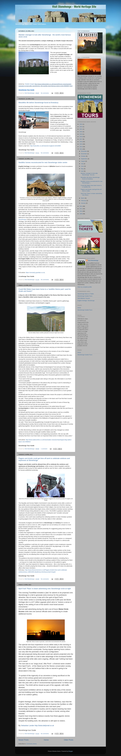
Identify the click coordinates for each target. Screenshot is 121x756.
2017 (81, 139)
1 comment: (44, 448)
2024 (81, 124)
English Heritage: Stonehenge (86, 300)
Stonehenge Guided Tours (85, 296)
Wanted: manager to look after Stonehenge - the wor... (89, 174)
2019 (81, 134)
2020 (81, 131)
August (83, 161)
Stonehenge (22, 219)
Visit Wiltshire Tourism (84, 298)
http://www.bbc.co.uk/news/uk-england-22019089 (45, 146)
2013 (81, 149)
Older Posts (68, 740)
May (82, 168)
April (82, 171)
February (83, 200)
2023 (81, 126)
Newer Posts (23, 740)
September (84, 158)
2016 (81, 141)
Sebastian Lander (27, 725)
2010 (81, 211)
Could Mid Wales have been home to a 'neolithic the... (91, 186)
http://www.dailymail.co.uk (44, 725)
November (84, 153)
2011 (81, 208)
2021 (81, 129)
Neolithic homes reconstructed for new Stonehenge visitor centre (43, 162)
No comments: (45, 93)
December (84, 151)
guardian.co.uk (40, 272)
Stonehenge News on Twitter (86, 293)
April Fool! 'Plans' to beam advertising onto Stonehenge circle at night (45, 589)
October (83, 156)
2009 (81, 213)
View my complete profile (85, 287)
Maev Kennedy (30, 272)
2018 (81, 136)
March (83, 198)
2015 (81, 144)
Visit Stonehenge (93, 260)
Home (46, 740)
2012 (81, 206)
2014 (81, 146)
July (82, 163)
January (83, 203)
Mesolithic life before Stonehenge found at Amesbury (38, 103)
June (82, 166)
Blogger (70, 751)
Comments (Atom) (31, 743)
